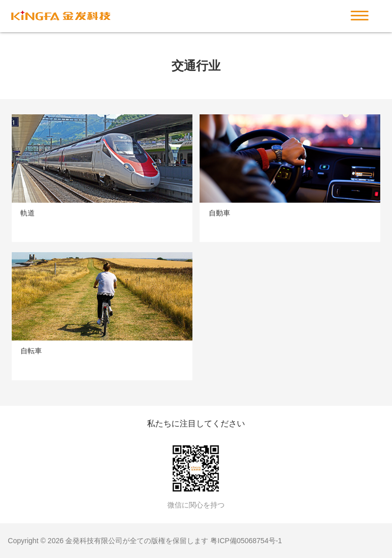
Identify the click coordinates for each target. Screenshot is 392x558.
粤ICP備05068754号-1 (246, 541)
